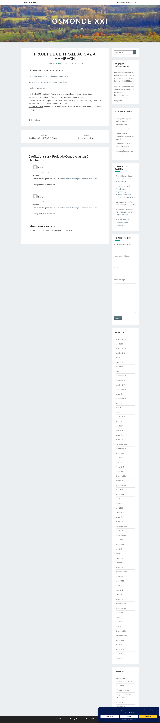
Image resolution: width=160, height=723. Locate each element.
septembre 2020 (121, 376)
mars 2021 (119, 371)
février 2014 (120, 512)
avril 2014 (119, 508)
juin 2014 (119, 499)
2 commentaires (79, 63)
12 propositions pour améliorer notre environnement (123, 121)
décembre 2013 (121, 522)
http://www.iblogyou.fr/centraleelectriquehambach (48, 76)
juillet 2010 (120, 640)
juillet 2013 (120, 544)
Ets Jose (119, 186)
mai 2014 (119, 503)
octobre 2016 (120, 417)
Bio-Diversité (120, 686)
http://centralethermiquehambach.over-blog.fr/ (50, 82)
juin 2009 (119, 654)
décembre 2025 (121, 339)
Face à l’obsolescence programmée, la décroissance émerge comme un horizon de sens (125, 191)
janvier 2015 (120, 471)
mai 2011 (119, 617)
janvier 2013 (120, 567)
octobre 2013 (120, 531)
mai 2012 (119, 585)
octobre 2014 (120, 481)
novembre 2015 (121, 444)
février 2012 (120, 594)
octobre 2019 (120, 380)
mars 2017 (119, 408)
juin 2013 (119, 549)
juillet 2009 (120, 649)
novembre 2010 (121, 636)
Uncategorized (121, 707)
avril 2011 (119, 622)
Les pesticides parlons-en (125, 129)
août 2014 (119, 490)
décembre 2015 (121, 440)
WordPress (86, 719)
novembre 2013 (121, 526)
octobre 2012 (120, 576)
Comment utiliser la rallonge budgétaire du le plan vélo (125, 136)
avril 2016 (119, 426)
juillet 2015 (120, 453)
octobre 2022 (120, 353)
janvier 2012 (120, 599)
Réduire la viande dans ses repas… (125, 3)
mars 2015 (119, 462)
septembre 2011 (121, 608)
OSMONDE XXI (29, 2)
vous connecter (43, 230)
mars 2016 (119, 430)
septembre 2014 (121, 485)
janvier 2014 (120, 517)
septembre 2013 (121, 535)
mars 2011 (119, 626)
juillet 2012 (120, 581)
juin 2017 (119, 403)
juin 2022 (119, 358)
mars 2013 (119, 558)
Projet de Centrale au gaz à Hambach (122, 222)
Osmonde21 (64, 63)
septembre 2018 (121, 389)
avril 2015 (119, 458)
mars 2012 (119, 590)
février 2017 (120, 412)
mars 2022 (119, 362)
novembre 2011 (121, 604)
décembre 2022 (121, 348)
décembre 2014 (121, 476)
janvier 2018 (120, 394)
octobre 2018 (120, 385)
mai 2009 (119, 658)
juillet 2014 (120, 494)
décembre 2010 (121, 631)
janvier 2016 (120, 435)
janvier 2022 (120, 367)
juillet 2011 (120, 613)
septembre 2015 (121, 449)
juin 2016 (119, 421)
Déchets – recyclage (123, 690)
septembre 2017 (121, 398)
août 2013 (119, 540)
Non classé (35, 120)
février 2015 (120, 467)
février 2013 (120, 563)
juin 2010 (119, 645)
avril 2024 (119, 344)
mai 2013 (119, 554)
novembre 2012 (121, 572)
